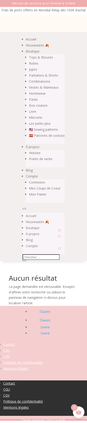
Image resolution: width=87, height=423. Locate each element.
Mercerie (35, 117)
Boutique (32, 51)
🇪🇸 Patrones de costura (46, 135)
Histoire (35, 153)
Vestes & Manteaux (43, 87)
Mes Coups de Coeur (45, 188)
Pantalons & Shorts (43, 75)
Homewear (37, 93)
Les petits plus (40, 123)
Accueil (31, 39)
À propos (32, 147)
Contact (9, 344)
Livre (32, 111)
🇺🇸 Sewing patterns (43, 129)
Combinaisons (39, 81)
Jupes (33, 69)
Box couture (38, 105)
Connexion (37, 182)
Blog (29, 170)
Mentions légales (16, 368)
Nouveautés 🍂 (37, 45)
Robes (34, 63)
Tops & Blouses (41, 57)
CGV (6, 356)
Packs (33, 99)
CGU (6, 350)
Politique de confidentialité (23, 362)
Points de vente (40, 159)
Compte (32, 176)
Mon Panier (37, 194)
